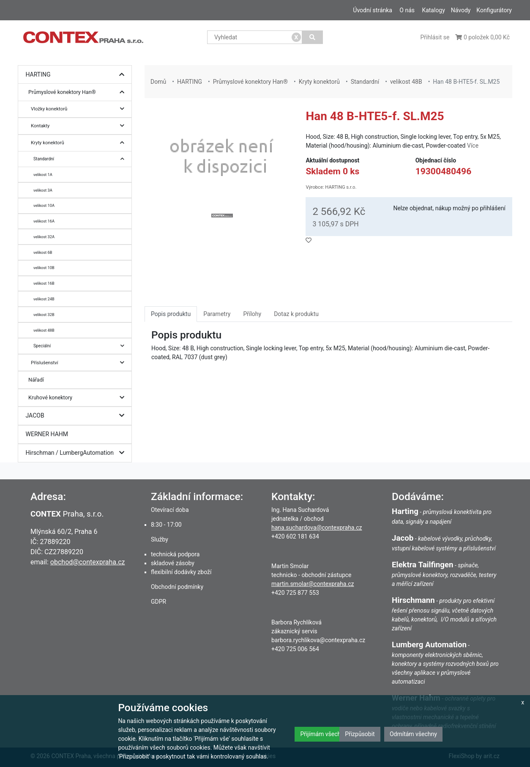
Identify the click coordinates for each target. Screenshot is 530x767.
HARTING (77, 74)
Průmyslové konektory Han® (78, 92)
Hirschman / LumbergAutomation (77, 453)
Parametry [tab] (216, 314)
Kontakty (79, 126)
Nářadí (36, 380)
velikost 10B (44, 267)
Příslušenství (79, 363)
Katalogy (433, 10)
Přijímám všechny (323, 734)
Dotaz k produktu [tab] (296, 314)
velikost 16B (44, 283)
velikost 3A (42, 190)
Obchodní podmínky (177, 586)
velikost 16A (44, 221)
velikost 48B (44, 330)
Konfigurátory (494, 10)
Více (472, 145)
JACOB (77, 415)
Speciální (80, 345)
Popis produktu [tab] (171, 314)
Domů (158, 81)
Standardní (80, 158)
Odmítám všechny (413, 734)
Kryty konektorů (79, 143)
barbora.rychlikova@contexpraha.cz (318, 640)
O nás (407, 10)
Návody (461, 10)
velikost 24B (44, 299)
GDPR (158, 601)
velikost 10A (44, 205)
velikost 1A (42, 174)
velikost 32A (44, 236)
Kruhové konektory (78, 398)
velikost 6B (42, 252)
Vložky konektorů (79, 109)
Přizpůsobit (360, 734)
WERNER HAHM (47, 434)
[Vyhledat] (312, 37)
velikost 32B (44, 314)
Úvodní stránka (372, 10)
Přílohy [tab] (252, 314)
